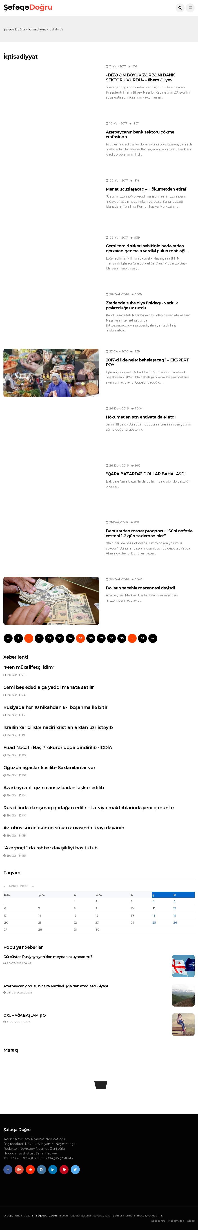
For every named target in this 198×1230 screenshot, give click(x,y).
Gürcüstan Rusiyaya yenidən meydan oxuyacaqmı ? (47, 957)
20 (6, 922)
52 (49, 638)
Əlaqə (191, 1220)
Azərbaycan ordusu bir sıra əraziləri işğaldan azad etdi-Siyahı (55, 986)
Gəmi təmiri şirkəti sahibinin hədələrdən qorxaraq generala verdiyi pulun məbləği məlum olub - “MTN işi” (145, 251)
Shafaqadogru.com (44, 1215)
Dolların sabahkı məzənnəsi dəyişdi (140, 588)
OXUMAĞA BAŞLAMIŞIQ (24, 1015)
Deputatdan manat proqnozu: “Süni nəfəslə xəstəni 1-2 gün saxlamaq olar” (149, 533)
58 (111, 638)
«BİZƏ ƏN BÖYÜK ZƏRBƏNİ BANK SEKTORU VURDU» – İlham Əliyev (140, 78)
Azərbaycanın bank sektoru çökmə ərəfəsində (140, 135)
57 (101, 638)
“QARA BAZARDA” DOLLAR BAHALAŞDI (146, 473)
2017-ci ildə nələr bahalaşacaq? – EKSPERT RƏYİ (147, 363)
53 (60, 638)
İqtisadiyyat (37, 29)
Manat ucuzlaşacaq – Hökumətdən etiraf (146, 189)
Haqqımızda (176, 1220)
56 (91, 638)
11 (154, 908)
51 (39, 638)
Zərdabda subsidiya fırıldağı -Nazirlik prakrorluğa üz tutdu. (142, 305)
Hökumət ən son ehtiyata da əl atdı (141, 417)
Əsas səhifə (158, 1220)
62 (142, 638)
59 (122, 638)
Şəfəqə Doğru (14, 29)
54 (70, 638)
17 (132, 915)
